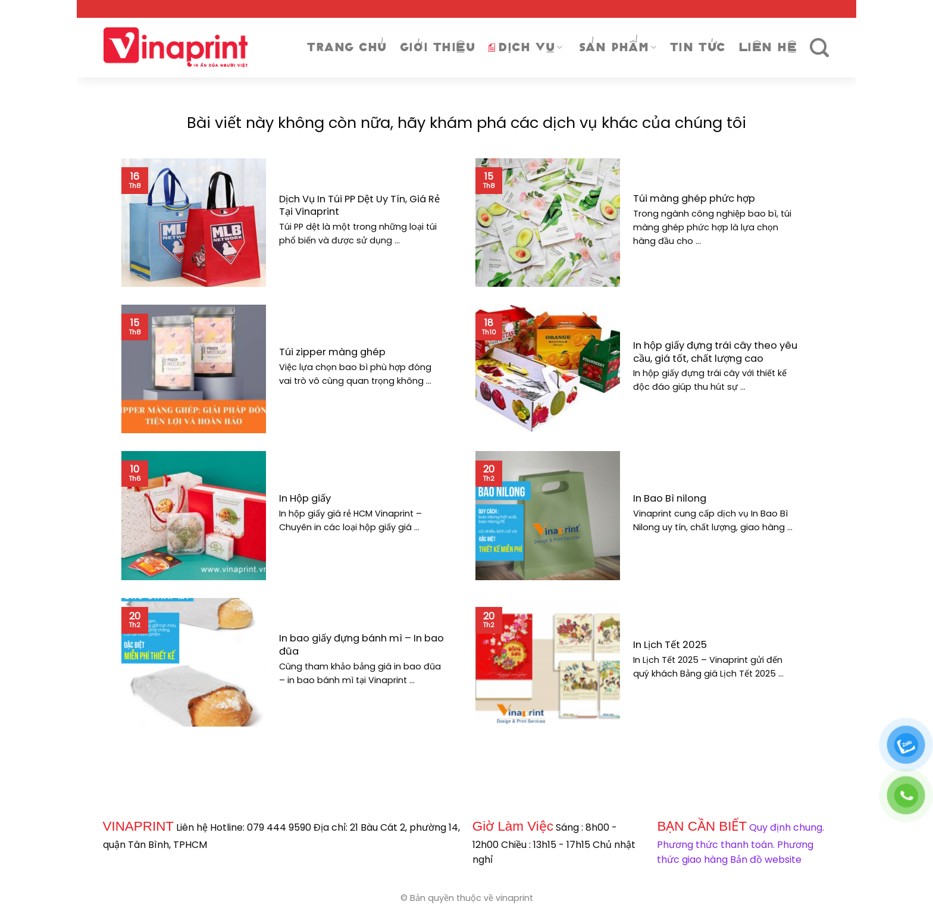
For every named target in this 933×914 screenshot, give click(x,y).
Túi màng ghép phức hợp (694, 198)
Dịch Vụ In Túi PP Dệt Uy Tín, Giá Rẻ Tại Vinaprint (359, 205)
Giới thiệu (437, 47)
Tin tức (697, 47)
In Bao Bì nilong (669, 498)
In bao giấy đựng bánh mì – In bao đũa (361, 645)
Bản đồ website (765, 859)
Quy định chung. (786, 827)
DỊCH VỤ (525, 47)
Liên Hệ (767, 47)
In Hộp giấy (305, 498)
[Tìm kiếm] (819, 47)
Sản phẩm (618, 47)
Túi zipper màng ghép (332, 352)
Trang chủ (347, 47)
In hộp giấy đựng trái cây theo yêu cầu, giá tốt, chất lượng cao (715, 352)
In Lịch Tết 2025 (670, 645)
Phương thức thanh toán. (716, 845)
